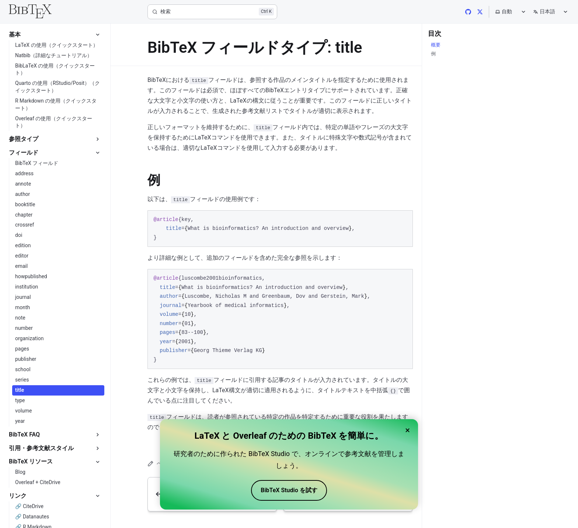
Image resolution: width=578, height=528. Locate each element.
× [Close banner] (407, 430)
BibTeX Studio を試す (289, 490)
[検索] (212, 11)
